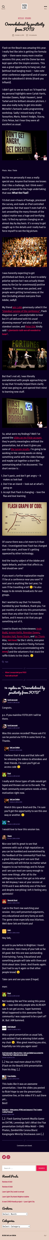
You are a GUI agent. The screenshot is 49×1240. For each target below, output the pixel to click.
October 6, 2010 (19, 35)
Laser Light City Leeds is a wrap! (13, 1192)
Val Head (12, 640)
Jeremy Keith (15, 632)
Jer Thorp (39, 636)
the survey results (20, 449)
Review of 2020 (7, 1187)
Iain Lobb (17, 307)
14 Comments (33, 35)
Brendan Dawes (31, 632)
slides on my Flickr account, (28, 437)
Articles (21, 18)
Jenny (5, 651)
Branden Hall (9, 636)
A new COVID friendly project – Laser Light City (18, 1202)
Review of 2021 (7, 1182)
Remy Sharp (23, 636)
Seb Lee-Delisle (11, 1235)
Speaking (28, 18)
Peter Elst (30, 326)
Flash (6, 662)
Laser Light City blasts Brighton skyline (15, 1197)
